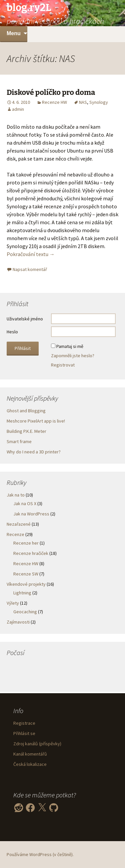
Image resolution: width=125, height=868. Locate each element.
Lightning (22, 593)
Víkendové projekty (26, 584)
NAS (83, 102)
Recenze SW (25, 574)
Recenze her (26, 543)
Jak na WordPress (31, 514)
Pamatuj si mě (69, 346)
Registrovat (63, 365)
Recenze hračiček (30, 553)
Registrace (24, 723)
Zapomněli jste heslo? (72, 356)
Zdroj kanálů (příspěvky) (37, 744)
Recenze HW (54, 102)
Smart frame (19, 441)
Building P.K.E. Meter (26, 431)
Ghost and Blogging (26, 411)
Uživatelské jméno (25, 319)
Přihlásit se (24, 733)
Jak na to (16, 495)
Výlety (13, 603)
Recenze (15, 534)
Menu (14, 33)
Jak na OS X (24, 503)
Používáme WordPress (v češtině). (40, 854)
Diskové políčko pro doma (51, 92)
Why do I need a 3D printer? (34, 452)
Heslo (12, 332)
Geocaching (25, 612)
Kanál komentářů (30, 754)
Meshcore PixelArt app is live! (36, 421)
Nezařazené (19, 524)
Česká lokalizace (30, 764)
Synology (98, 102)
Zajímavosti (18, 622)
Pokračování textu (31, 254)
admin (18, 109)
